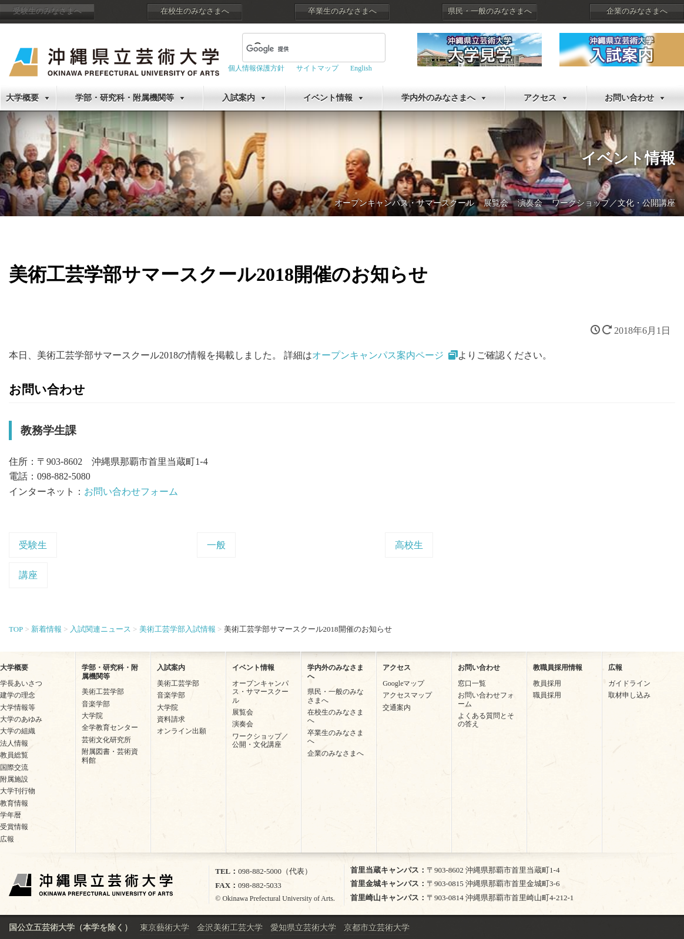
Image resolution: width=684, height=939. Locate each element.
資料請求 (171, 719)
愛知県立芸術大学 (303, 927)
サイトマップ (317, 68)
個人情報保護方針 (256, 68)
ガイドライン (629, 683)
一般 (216, 545)
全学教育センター (110, 727)
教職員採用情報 (557, 667)
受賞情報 (14, 827)
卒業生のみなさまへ (342, 11)
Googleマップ (403, 683)
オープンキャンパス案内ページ (378, 355)
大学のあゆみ (21, 719)
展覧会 (496, 203)
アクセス (540, 97)
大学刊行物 (17, 791)
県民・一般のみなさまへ (490, 11)
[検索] (299, 48)
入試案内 (238, 97)
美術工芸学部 (103, 692)
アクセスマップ (407, 695)
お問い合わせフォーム (131, 492)
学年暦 (10, 815)
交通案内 (397, 707)
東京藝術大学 (164, 927)
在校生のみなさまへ (194, 11)
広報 (7, 839)
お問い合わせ (629, 97)
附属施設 (14, 779)
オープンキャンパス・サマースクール (404, 203)
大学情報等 (17, 707)
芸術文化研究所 (106, 740)
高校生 (409, 545)
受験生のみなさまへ (47, 11)
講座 (28, 575)
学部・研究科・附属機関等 (124, 97)
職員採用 (547, 695)
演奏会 (530, 203)
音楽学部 (96, 704)
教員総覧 (14, 755)
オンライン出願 (181, 731)
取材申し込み (629, 695)
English (361, 68)
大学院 (92, 716)
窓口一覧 (472, 683)
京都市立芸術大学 (377, 927)
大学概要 (22, 97)
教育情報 (14, 803)
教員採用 (547, 683)
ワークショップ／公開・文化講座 (260, 740)
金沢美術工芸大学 (230, 927)
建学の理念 (17, 695)
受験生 (33, 545)
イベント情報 (328, 97)
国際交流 (14, 767)
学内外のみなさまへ (438, 97)
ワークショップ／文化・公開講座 (613, 203)
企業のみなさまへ (637, 11)
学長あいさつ (21, 683)
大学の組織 (17, 731)
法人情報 (14, 743)
